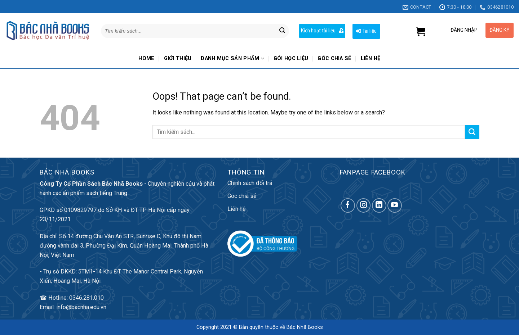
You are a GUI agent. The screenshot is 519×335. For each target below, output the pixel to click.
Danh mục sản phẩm (232, 58)
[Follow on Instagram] (363, 205)
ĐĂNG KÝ (499, 30)
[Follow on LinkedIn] (379, 205)
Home (146, 58)
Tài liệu (366, 31)
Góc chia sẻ (334, 58)
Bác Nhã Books (305, 327)
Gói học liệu (291, 58)
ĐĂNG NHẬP (464, 30)
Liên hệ (371, 58)
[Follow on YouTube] (394, 205)
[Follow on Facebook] (348, 205)
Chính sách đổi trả (249, 183)
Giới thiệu (178, 58)
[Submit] (282, 31)
